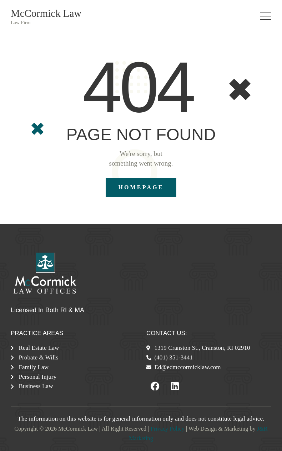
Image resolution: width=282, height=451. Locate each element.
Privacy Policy (168, 429)
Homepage (140, 187)
